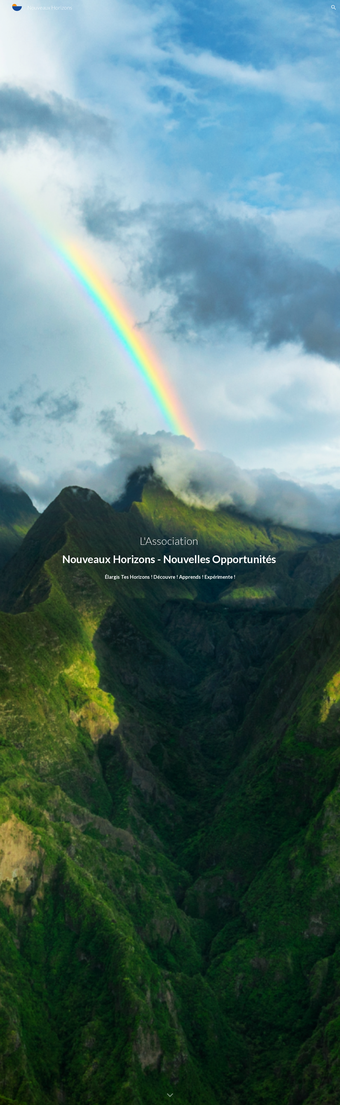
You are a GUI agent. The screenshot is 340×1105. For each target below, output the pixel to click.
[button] (333, 7)
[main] (170, 552)
